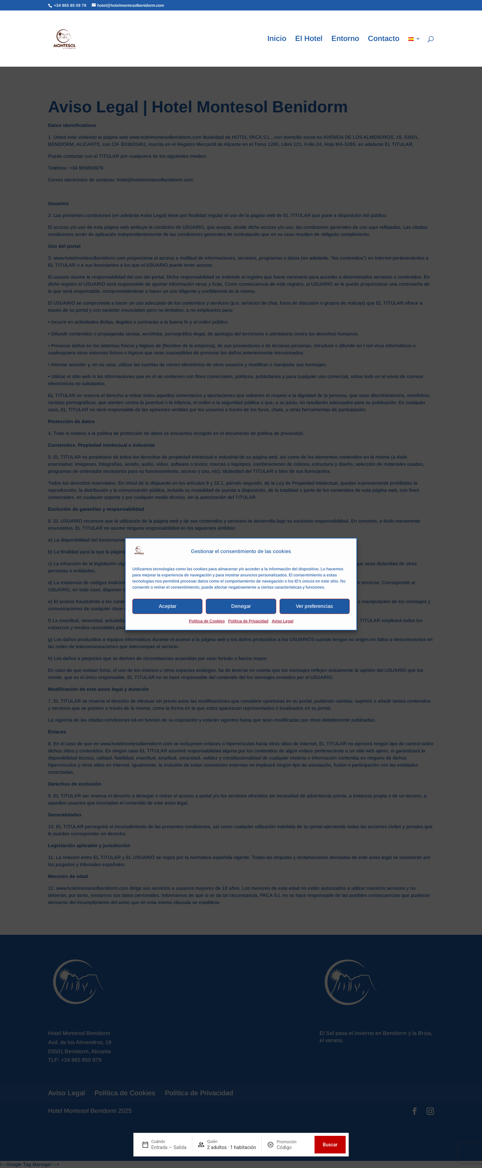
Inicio (276, 39)
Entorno (345, 39)
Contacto (383, 39)
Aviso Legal (282, 621)
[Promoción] (293, 1147)
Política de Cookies (207, 621)
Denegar (241, 606)
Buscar (330, 1144)
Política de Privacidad (248, 621)
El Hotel (309, 39)
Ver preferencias (314, 606)
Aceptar (167, 606)
